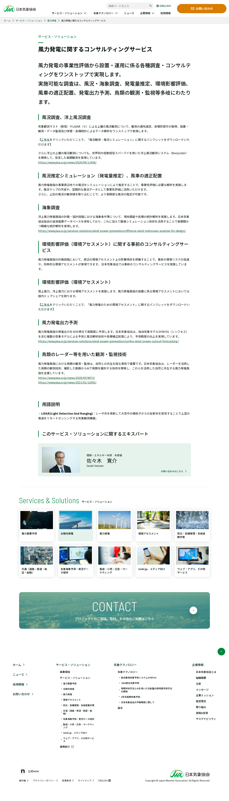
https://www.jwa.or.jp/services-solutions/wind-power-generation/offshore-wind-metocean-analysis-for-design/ (112, 231)
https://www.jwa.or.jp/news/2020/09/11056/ (67, 162)
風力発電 (51, 20)
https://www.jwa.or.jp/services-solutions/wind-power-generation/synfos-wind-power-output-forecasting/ (108, 341)
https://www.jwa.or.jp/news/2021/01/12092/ (67, 382)
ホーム (7, 20)
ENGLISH (163, 6)
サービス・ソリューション (29, 20)
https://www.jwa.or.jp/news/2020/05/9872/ (66, 378)
